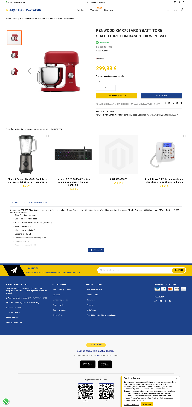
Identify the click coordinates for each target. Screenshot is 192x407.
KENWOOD (106, 51)
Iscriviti (179, 270)
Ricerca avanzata (59, 310)
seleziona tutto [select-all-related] (54, 129)
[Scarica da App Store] (105, 364)
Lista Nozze (91, 310)
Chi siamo (56, 294)
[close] (176, 379)
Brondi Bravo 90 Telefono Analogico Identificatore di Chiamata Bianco (164, 181)
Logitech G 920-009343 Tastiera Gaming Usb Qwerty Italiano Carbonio (73, 182)
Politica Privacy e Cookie (62, 289)
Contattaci (91, 299)
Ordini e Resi (57, 315)
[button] (29, 57)
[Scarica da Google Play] (87, 364)
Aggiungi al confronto (147, 103)
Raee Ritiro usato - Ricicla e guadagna (101, 315)
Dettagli (15, 202)
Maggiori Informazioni (35, 202)
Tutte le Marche (58, 304)
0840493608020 (118, 179)
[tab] (16, 203)
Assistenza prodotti (94, 289)
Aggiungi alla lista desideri (114, 103)
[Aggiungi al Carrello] (116, 95)
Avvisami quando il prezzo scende (110, 76)
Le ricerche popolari (60, 299)
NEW (15, 18)
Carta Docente (92, 294)
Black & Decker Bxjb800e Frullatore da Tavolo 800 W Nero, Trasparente (27, 181)
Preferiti (90, 304)
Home (8, 18)
